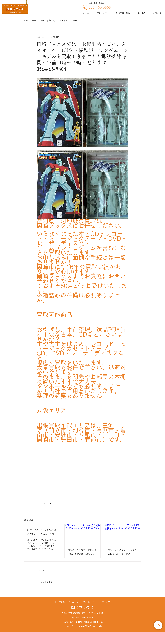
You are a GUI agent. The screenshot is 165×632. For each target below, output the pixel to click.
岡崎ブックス (79, 20)
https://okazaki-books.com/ (91, 622)
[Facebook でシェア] (38, 503)
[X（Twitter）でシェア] (44, 503)
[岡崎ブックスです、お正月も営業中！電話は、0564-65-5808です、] (83, 534)
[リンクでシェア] (56, 503)
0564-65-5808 (100, 7)
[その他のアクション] (126, 37)
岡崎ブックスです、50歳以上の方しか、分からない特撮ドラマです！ (42, 532)
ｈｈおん (64, 20)
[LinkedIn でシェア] (50, 503)
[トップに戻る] (158, 625)
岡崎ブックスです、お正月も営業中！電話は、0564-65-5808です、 (82, 552)
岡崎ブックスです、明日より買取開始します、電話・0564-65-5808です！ (122, 552)
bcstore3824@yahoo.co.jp (90, 626)
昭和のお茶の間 (48, 20)
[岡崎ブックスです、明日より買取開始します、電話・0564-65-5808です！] (123, 534)
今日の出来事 (30, 20)
